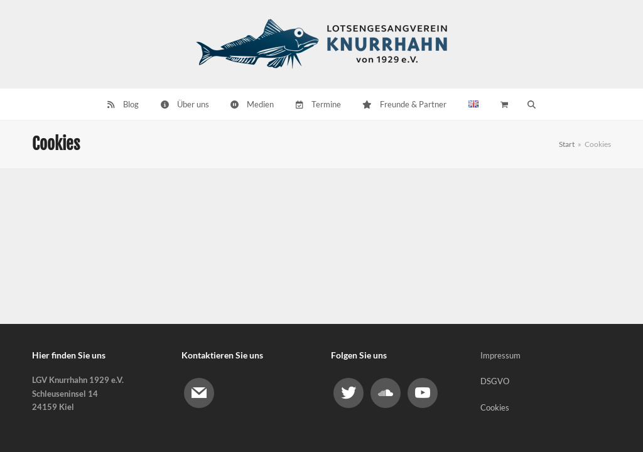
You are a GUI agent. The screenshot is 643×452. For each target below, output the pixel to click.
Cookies (494, 407)
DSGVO (494, 381)
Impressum (500, 355)
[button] (531, 104)
